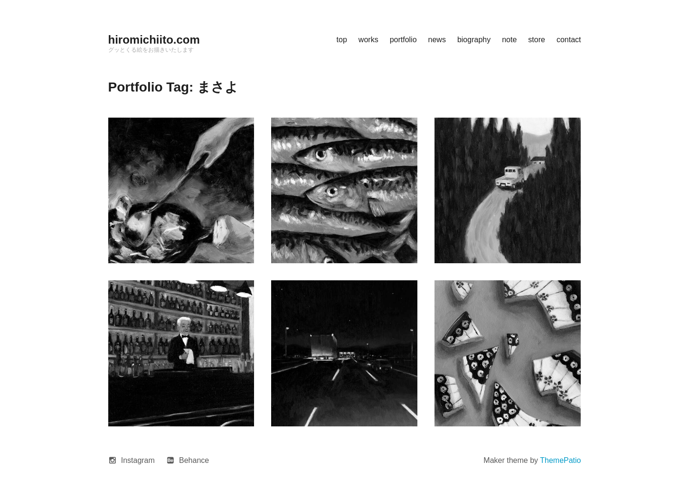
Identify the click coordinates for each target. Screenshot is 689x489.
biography (474, 40)
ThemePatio (560, 460)
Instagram (138, 460)
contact (569, 40)
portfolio (403, 40)
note (509, 40)
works (368, 40)
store (536, 40)
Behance (194, 460)
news (437, 40)
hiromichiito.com (154, 39)
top (342, 40)
